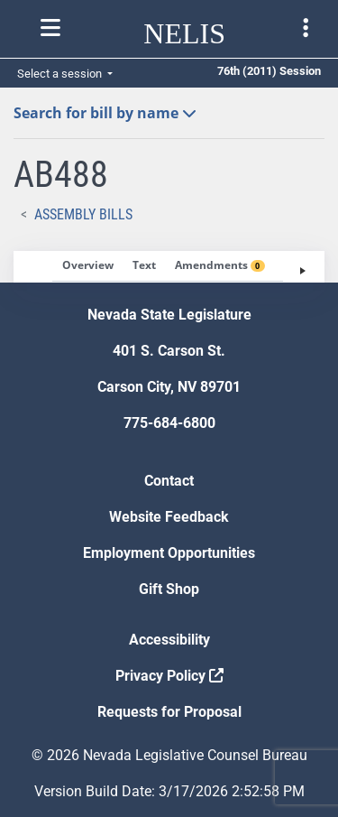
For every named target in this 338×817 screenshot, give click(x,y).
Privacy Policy (169, 675)
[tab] (87, 266)
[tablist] (169, 267)
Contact (169, 480)
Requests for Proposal (169, 711)
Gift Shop (169, 589)
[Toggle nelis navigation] (50, 28)
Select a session (61, 73)
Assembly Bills (83, 214)
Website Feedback (169, 516)
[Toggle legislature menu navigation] (305, 28)
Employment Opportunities (169, 553)
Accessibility (169, 639)
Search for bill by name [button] (105, 113)
